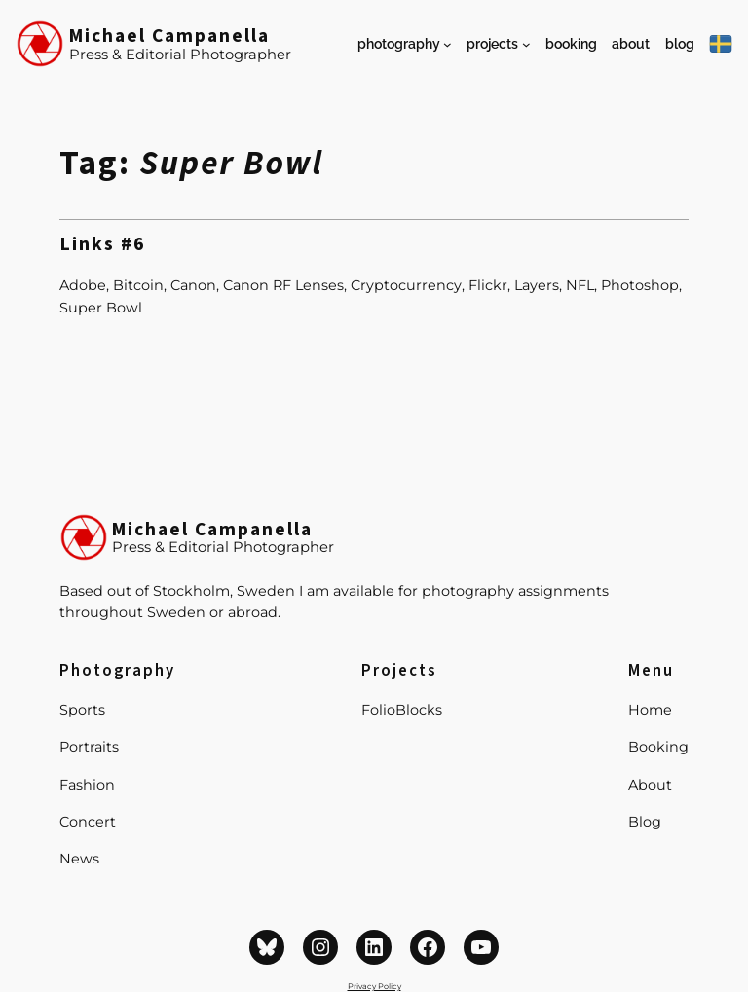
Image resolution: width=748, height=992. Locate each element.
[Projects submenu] (526, 44)
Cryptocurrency (406, 285)
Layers (536, 285)
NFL (580, 285)
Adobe (82, 285)
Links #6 (102, 245)
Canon (193, 285)
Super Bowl (100, 307)
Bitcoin (138, 285)
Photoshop (640, 285)
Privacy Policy (374, 986)
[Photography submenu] (447, 44)
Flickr (487, 285)
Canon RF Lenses (283, 285)
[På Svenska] (720, 43)
